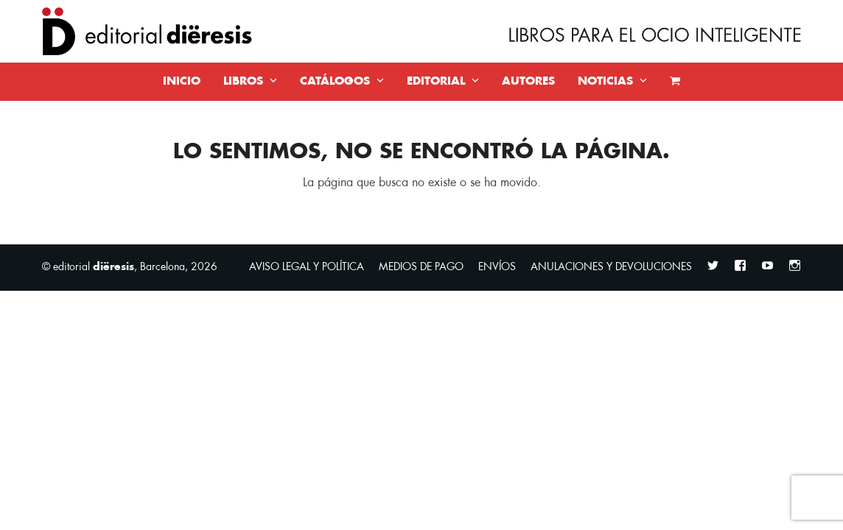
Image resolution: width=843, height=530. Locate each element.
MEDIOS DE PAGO (421, 267)
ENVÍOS (497, 267)
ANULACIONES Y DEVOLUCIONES (611, 267)
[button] (675, 81)
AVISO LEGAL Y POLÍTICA (306, 267)
